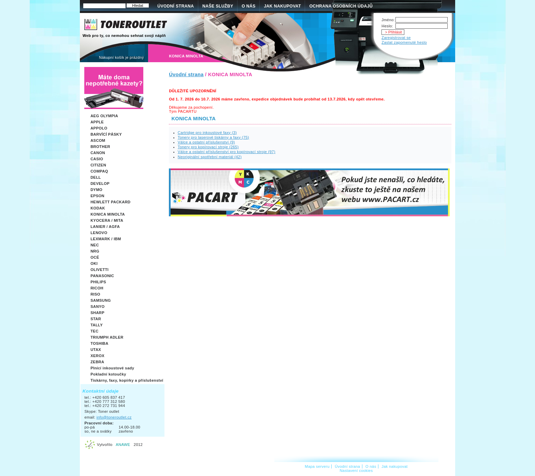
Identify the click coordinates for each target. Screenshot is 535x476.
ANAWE (123, 445)
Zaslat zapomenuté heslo (404, 42)
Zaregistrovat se (396, 38)
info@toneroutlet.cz (114, 417)
